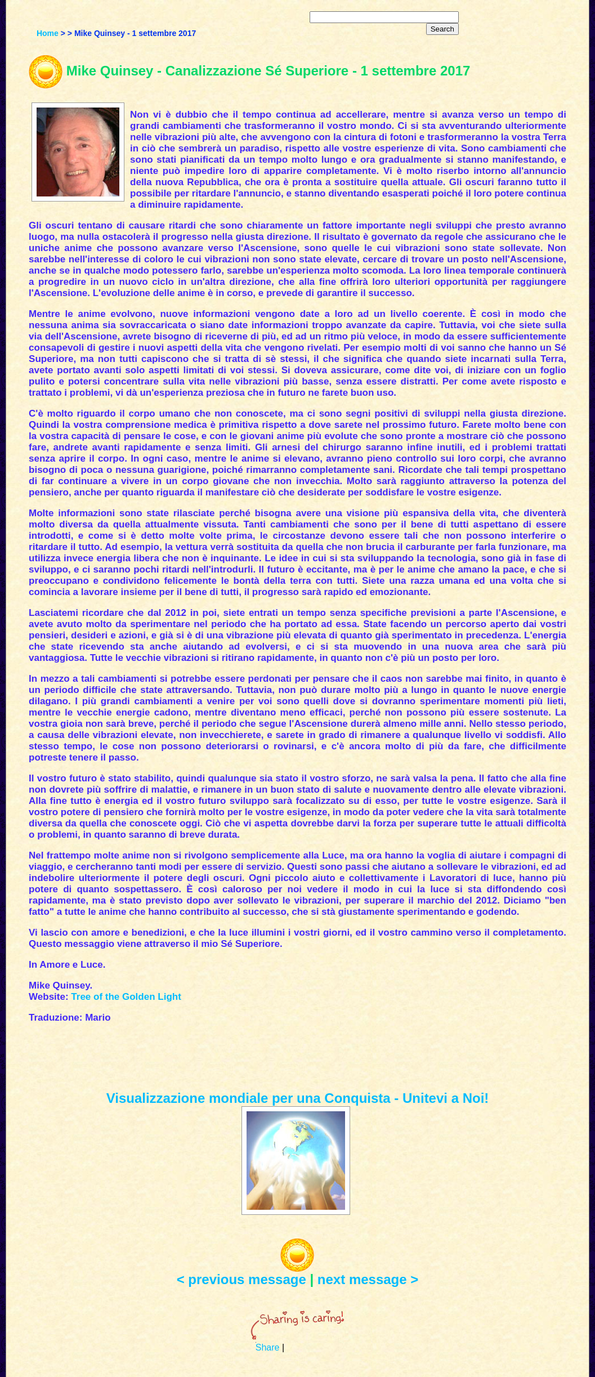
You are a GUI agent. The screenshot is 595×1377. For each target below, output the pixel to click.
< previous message (241, 1279)
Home (48, 33)
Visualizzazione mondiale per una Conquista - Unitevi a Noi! (297, 1098)
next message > (367, 1279)
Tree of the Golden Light (126, 996)
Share (268, 1347)
